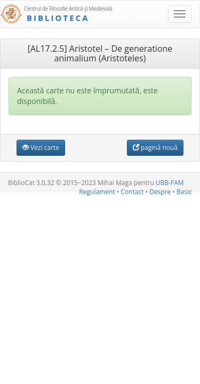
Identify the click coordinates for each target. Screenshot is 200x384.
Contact (132, 191)
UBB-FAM (170, 182)
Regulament (97, 191)
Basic (184, 191)
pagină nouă (155, 147)
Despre (160, 191)
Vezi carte (40, 147)
